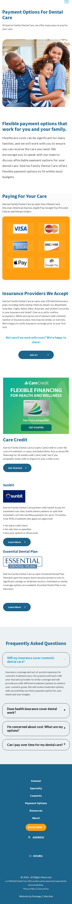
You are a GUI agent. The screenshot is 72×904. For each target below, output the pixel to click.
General (36, 781)
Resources (36, 810)
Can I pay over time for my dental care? (36, 744)
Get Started (15, 467)
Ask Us (33, 354)
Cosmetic (36, 795)
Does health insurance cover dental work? (36, 710)
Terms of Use (43, 889)
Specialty (36, 788)
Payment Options (36, 803)
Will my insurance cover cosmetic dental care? (36, 659)
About (36, 818)
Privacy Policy (29, 889)
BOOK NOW (35, 827)
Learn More (14, 542)
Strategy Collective (42, 896)
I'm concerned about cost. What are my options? (36, 728)
